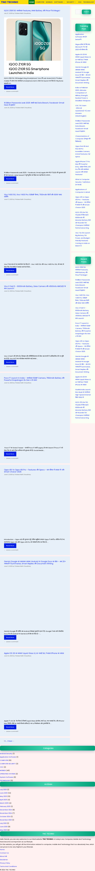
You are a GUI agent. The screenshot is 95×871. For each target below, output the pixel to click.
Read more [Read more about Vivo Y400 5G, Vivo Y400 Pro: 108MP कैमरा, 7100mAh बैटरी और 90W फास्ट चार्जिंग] (10, 270)
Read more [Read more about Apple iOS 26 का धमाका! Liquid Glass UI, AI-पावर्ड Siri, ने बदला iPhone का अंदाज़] (10, 727)
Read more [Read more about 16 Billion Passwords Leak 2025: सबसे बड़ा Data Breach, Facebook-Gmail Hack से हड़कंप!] (10, 179)
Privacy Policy (5, 863)
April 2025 (3, 800)
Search (86, 12)
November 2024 (6, 813)
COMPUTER (40, 2)
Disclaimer (4, 860)
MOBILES (49, 2)
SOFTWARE (60, 2)
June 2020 (4, 827)
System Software (6, 777)
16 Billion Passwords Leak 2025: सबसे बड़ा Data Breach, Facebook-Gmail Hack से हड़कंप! (34, 104)
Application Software (8, 757)
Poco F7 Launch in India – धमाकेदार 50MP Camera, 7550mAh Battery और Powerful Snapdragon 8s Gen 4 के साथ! (34, 379)
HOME (31, 2)
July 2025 (3, 789)
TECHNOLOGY (88, 2)
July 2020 (3, 823)
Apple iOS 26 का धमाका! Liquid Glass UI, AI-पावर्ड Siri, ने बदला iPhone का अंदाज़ (34, 653)
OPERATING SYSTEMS (7, 774)
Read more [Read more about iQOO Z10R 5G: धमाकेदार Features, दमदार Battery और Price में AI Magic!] (10, 87)
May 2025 (3, 796)
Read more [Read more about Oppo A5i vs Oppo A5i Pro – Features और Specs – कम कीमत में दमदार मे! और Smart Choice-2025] (10, 546)
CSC (80, 2)
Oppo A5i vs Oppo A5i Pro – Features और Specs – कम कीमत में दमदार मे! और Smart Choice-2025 (34, 471)
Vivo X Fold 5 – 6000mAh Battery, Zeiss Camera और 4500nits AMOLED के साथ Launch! (35, 287)
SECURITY (72, 2)
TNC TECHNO (9, 2)
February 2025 (5, 806)
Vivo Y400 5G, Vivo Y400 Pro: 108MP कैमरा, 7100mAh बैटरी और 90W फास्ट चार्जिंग (33, 195)
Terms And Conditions (8, 866)
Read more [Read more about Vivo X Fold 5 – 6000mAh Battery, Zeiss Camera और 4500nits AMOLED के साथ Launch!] (10, 362)
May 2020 (3, 830)
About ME (3, 856)
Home (2, 849)
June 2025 (4, 793)
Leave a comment (12, 91)
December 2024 (6, 810)
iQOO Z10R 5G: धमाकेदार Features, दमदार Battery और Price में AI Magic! (32, 10)
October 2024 (5, 816)
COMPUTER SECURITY (7, 764)
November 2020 (6, 820)
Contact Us (4, 853)
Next (11, 741)
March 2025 (4, 803)
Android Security (6, 753)
